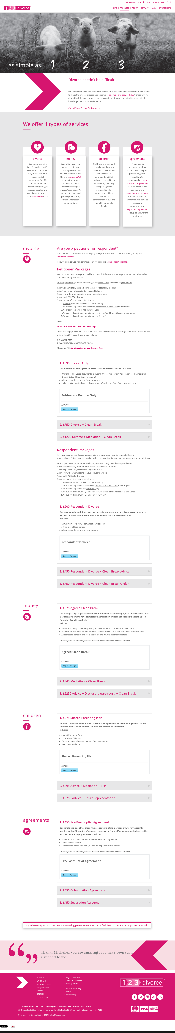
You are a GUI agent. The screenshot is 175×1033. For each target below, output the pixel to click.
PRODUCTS (124, 8)
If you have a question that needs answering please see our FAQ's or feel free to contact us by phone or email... (87, 925)
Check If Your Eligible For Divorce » (84, 108)
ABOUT (135, 8)
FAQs (154, 8)
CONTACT (144, 8)
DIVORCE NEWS (165, 8)
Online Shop (71, 995)
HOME (114, 8)
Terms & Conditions (74, 981)
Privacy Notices (72, 984)
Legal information (73, 977)
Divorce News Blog (73, 988)
